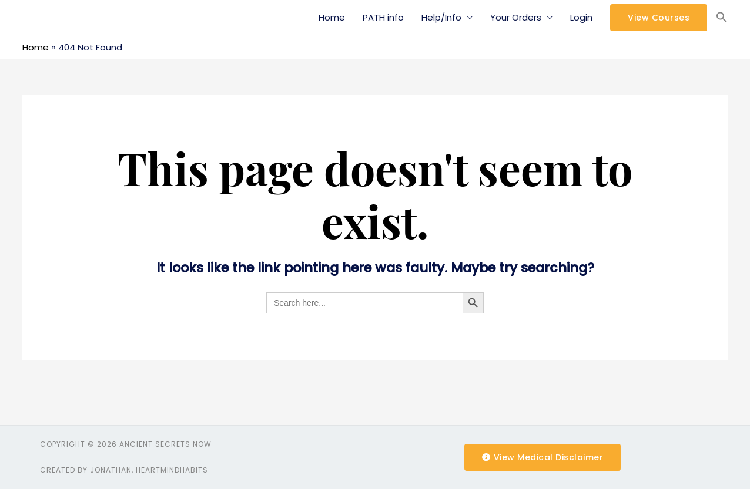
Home (332, 17)
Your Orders (515, 17)
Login (581, 17)
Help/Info (441, 17)
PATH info (383, 17)
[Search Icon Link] (722, 17)
